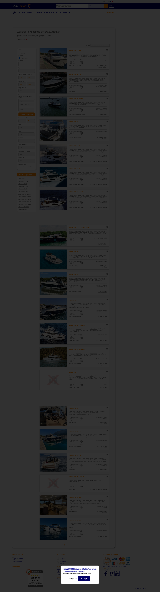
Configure (71, 579)
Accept (84, 578)
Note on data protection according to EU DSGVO (77, 573)
